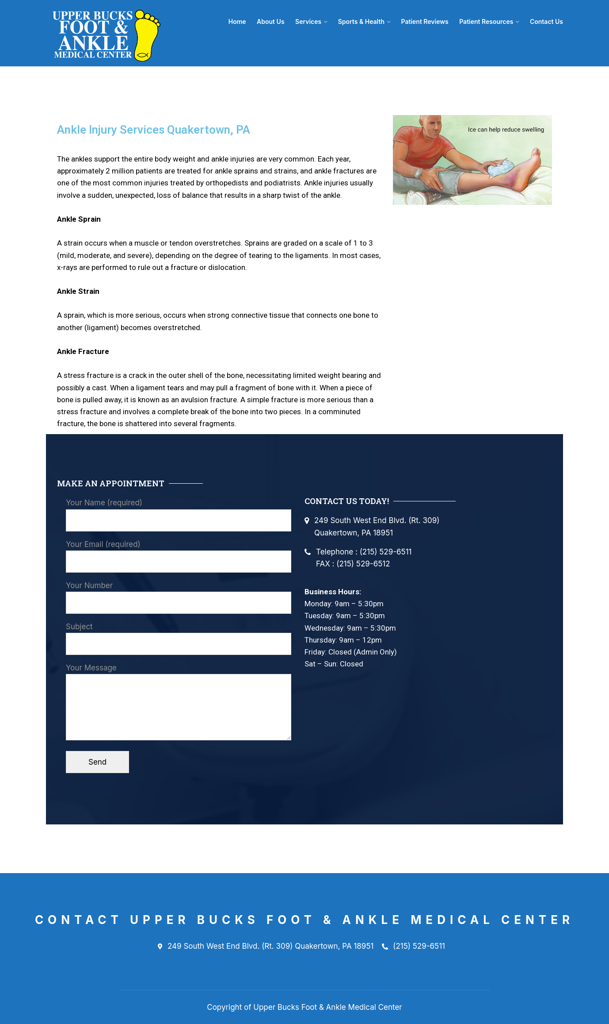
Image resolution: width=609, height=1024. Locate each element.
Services (311, 21)
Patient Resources (487, 21)
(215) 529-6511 (413, 946)
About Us (274, 21)
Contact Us (546, 21)
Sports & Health (363, 21)
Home (242, 21)
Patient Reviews (426, 21)
